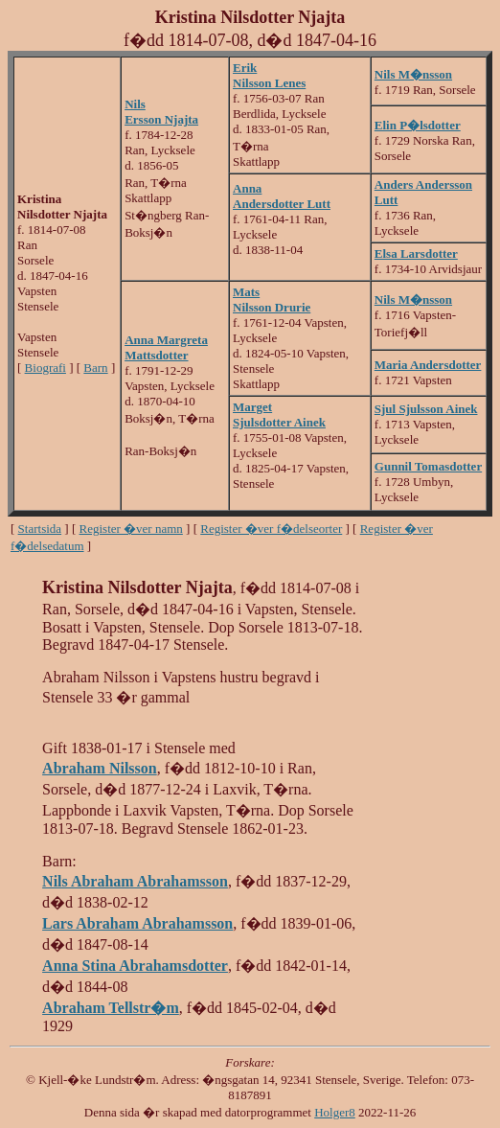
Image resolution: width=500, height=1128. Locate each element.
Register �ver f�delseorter (271, 528)
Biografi (45, 367)
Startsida (40, 528)
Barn (95, 367)
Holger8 (334, 1112)
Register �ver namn (131, 528)
